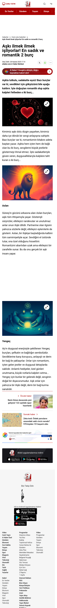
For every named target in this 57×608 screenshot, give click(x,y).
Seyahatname (24, 555)
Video (4, 533)
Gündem (5, 540)
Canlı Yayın (6, 535)
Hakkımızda (23, 600)
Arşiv (21, 593)
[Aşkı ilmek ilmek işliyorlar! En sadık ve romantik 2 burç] (27, 112)
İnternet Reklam (25, 578)
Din (3, 565)
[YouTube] (27, 497)
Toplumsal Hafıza (25, 543)
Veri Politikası (24, 588)
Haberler (5, 37)
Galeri (4, 578)
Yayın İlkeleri (24, 603)
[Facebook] (27, 490)
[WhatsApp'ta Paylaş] (45, 62)
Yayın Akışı (23, 595)
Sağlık (4, 570)
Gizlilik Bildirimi (25, 598)
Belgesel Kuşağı (25, 558)
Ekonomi (5, 543)
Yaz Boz (22, 538)
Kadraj (21, 540)
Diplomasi (23, 560)
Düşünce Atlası (24, 535)
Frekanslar (23, 591)
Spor (4, 553)
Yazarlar (5, 572)
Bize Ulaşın (23, 583)
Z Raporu (22, 572)
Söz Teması (23, 563)
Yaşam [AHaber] (35, 11)
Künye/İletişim (24, 586)
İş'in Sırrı (22, 568)
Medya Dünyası (24, 565)
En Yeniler (6, 581)
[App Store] (14, 459)
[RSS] (27, 501)
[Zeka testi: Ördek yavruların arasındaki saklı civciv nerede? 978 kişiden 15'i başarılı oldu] (27, 420)
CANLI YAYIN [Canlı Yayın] (8, 4)
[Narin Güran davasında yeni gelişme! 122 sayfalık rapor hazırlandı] (27, 401)
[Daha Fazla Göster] (50, 62)
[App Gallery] (42, 459)
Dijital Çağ (23, 570)
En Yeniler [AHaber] (9, 11)
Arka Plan (22, 550)
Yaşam (4, 548)
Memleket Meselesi (26, 553)
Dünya (4, 550)
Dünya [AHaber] (46, 11)
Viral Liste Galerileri (19, 37)
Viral (4, 558)
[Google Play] (29, 459)
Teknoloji (5, 560)
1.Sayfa (22, 575)
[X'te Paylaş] (39, 62)
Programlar (23, 533)
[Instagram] (27, 495)
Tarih (4, 568)
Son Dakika (6, 545)
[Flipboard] (27, 499)
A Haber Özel (7, 538)
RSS (20, 581)
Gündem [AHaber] (23, 11)
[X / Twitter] (27, 493)
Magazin (5, 555)
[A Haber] (27, 4)
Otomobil (5, 563)
